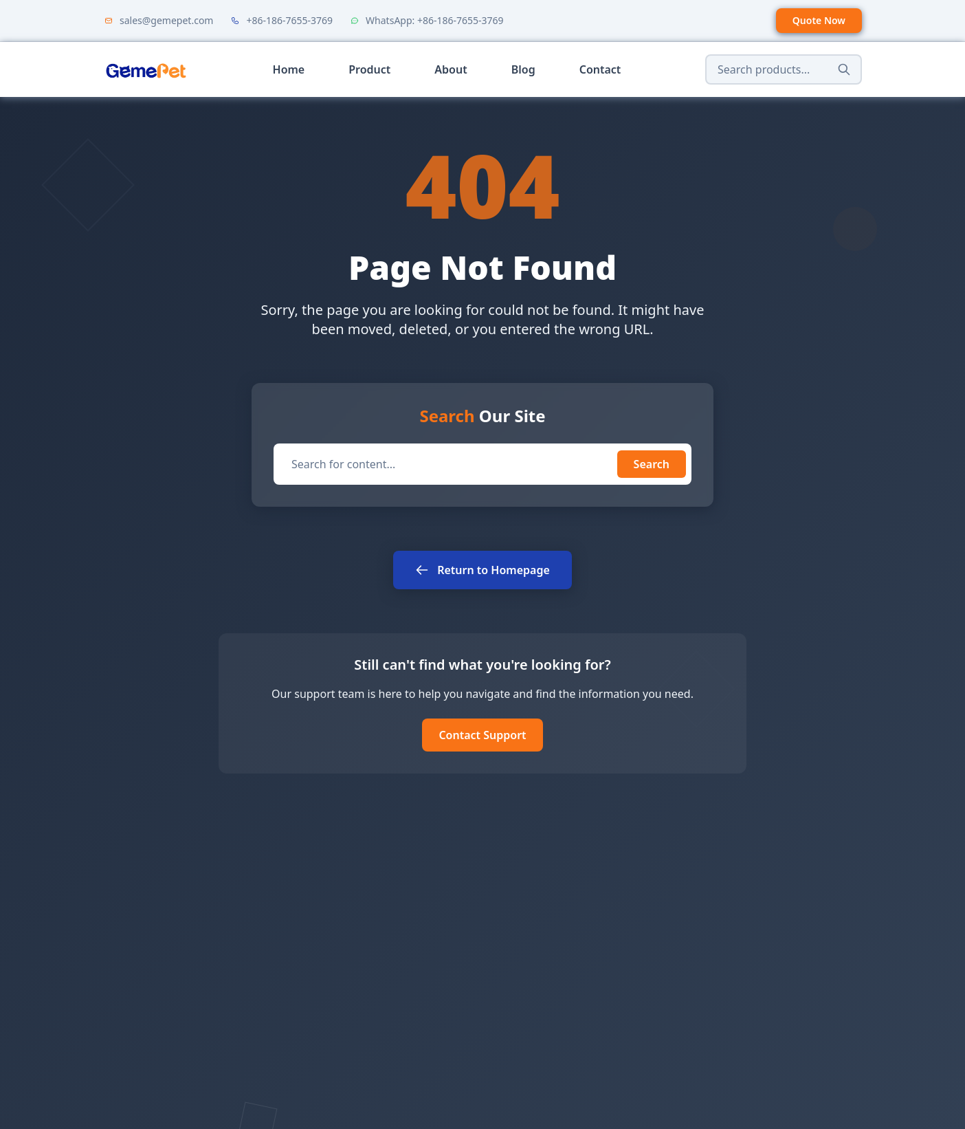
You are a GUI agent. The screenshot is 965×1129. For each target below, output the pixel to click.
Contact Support (482, 735)
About (450, 69)
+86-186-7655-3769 (289, 20)
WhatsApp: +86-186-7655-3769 (434, 20)
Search (651, 464)
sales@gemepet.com (166, 20)
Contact (600, 69)
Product (369, 69)
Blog (523, 69)
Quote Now (818, 20)
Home (289, 69)
